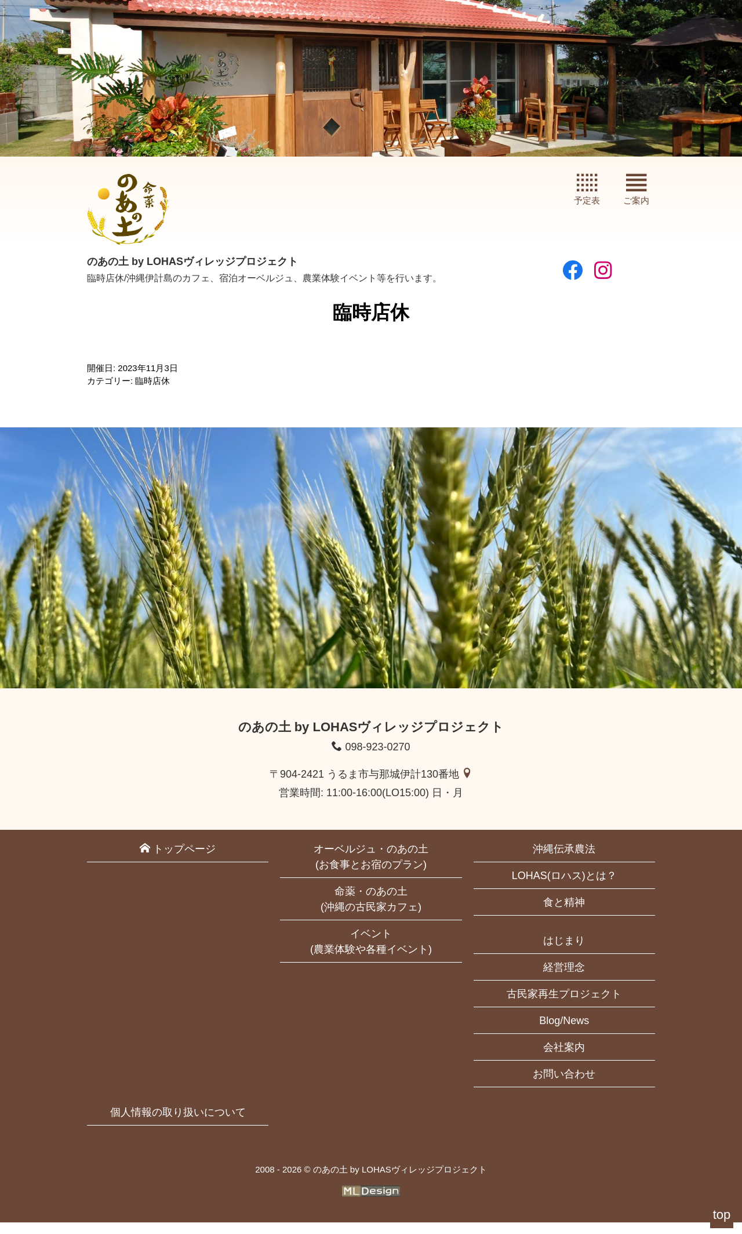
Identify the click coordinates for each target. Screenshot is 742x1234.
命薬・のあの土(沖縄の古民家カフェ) (371, 910)
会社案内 (564, 1059)
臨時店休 (152, 392)
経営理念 (564, 979)
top (722, 1214)
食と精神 (564, 914)
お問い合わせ (564, 1085)
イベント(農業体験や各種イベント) (371, 953)
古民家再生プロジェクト (564, 1005)
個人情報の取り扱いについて (178, 1124)
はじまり (564, 952)
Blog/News (564, 1032)
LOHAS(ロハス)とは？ (564, 887)
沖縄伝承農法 (564, 860)
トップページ (178, 860)
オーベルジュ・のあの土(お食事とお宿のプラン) (371, 868)
